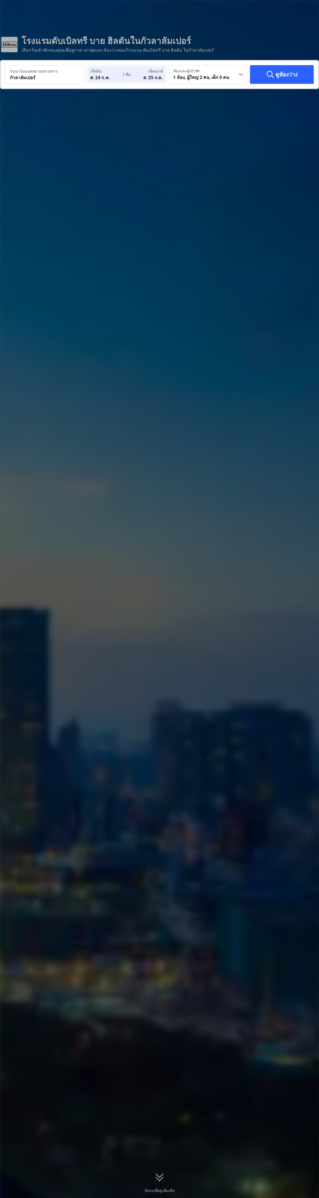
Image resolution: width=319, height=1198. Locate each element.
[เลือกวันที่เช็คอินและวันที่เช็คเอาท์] (107, 74)
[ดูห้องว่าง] (282, 74)
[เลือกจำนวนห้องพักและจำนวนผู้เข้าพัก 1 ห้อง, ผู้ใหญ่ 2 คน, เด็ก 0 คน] (208, 74)
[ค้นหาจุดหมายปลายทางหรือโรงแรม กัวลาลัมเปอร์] (44, 74)
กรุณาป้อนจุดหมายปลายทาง (33, 71)
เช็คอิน (96, 71)
